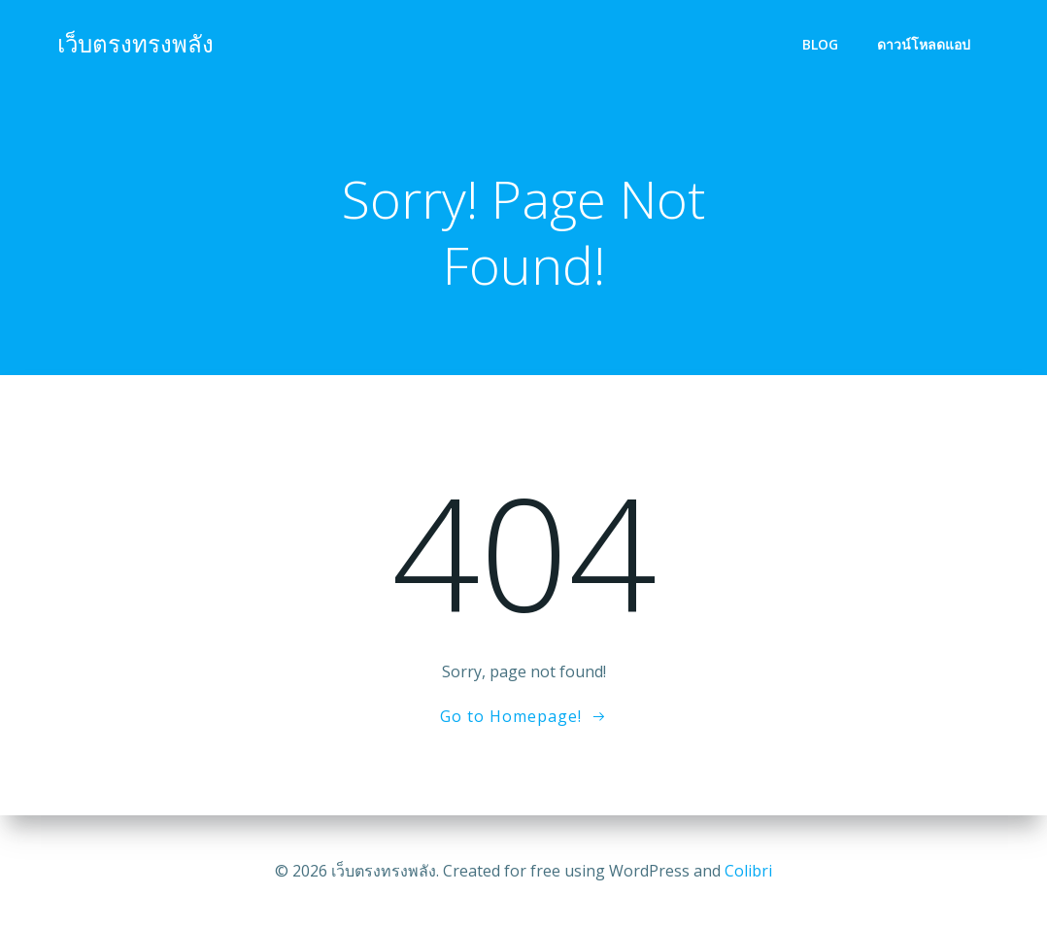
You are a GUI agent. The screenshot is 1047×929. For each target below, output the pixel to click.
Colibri (748, 870)
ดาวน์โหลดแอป (923, 44)
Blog (820, 44)
